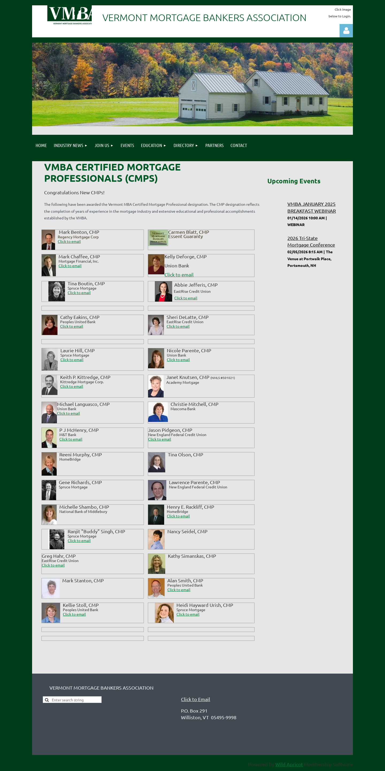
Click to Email (195, 699)
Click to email (70, 265)
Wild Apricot (289, 764)
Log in (346, 30)
